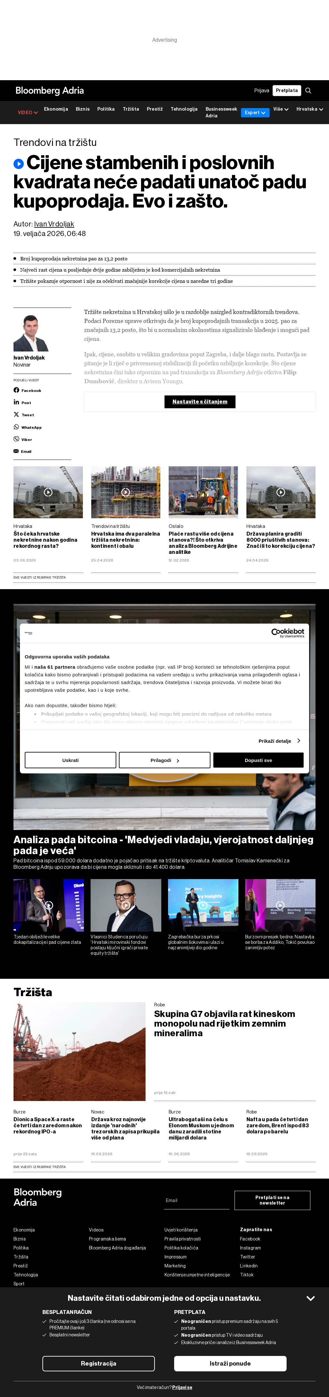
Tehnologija (184, 109)
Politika (106, 109)
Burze (19, 1111)
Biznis (83, 109)
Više (281, 109)
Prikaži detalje (275, 740)
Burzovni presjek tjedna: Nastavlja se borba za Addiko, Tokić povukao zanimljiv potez (280, 942)
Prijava (261, 91)
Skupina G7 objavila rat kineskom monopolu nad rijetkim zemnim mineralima (225, 1023)
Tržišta (131, 109)
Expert (255, 112)
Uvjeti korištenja (181, 1229)
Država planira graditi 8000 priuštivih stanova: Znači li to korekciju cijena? (281, 540)
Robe (159, 1004)
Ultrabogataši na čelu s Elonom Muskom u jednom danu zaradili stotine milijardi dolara (201, 1128)
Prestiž (155, 109)
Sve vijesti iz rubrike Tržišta (39, 577)
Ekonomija (56, 109)
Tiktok (246, 1274)
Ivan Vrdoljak (54, 224)
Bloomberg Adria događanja (117, 1247)
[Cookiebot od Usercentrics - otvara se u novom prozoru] (276, 633)
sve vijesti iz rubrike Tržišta (39, 1167)
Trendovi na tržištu (110, 526)
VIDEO (28, 112)
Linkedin (249, 1265)
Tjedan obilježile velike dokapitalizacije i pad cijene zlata (47, 939)
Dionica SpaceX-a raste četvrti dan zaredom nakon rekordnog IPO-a (47, 1125)
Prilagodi (165, 760)
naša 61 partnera (54, 666)
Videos (96, 1229)
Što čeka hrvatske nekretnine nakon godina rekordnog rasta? (45, 540)
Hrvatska (22, 526)
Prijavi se (182, 1387)
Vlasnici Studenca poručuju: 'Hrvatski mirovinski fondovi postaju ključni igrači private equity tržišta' (119, 944)
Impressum (175, 1256)
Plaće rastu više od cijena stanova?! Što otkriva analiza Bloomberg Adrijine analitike (203, 543)
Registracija (98, 1363)
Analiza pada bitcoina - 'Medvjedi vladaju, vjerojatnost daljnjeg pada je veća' (163, 845)
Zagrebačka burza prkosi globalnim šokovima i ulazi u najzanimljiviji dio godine (196, 942)
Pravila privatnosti (182, 1238)
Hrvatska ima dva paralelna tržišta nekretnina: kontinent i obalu (125, 540)
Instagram (250, 1247)
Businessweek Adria (221, 112)
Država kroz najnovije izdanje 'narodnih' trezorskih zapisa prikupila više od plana (125, 1128)
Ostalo (176, 526)
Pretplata (287, 90)
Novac (98, 1111)
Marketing (175, 1265)
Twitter (247, 1256)
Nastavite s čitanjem (200, 402)
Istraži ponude (230, 1363)
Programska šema (107, 1238)
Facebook (250, 1238)
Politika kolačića (181, 1247)
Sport (19, 1283)
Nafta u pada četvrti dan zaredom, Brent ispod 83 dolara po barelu (277, 1125)
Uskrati (70, 760)
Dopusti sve (258, 760)
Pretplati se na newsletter (272, 1200)
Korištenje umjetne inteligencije (197, 1274)
